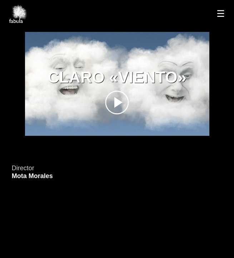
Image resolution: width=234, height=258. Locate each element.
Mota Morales (32, 176)
